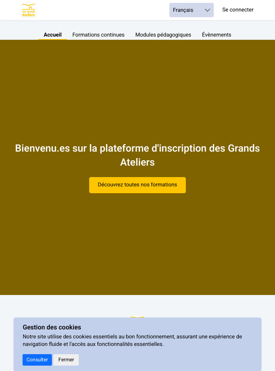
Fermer (66, 359)
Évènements (216, 35)
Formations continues (98, 35)
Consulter (37, 359)
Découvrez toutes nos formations (137, 185)
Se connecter (238, 10)
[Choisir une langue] (191, 10)
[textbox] (137, 173)
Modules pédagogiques (163, 35)
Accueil (53, 35)
